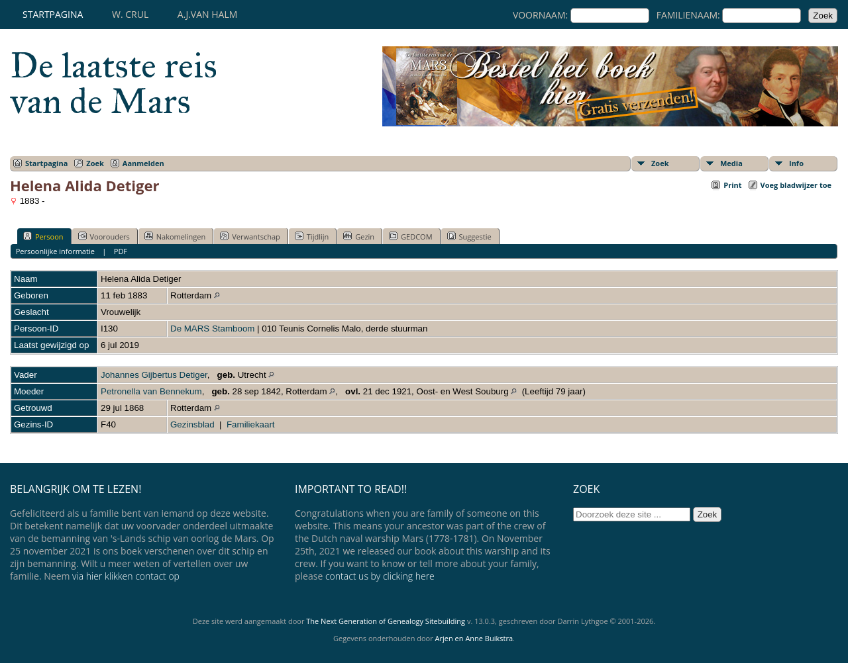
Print (732, 185)
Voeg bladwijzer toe (796, 185)
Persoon (43, 236)
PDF (120, 251)
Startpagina (53, 14)
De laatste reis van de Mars (113, 83)
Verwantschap (250, 236)
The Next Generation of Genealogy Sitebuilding (385, 621)
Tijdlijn (312, 236)
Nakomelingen (174, 236)
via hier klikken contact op (126, 576)
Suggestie (469, 236)
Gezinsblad (192, 424)
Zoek (95, 163)
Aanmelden (143, 163)
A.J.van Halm (207, 14)
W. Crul (130, 14)
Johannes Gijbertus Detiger (154, 375)
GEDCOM (410, 236)
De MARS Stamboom (212, 328)
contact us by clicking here (380, 576)
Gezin (358, 236)
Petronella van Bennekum (151, 391)
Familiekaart (251, 424)
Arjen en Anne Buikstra (474, 638)
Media (731, 163)
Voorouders (104, 236)
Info (796, 163)
